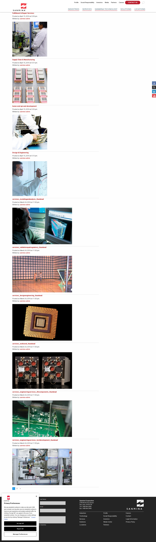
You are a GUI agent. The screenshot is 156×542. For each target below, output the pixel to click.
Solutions (125, 9)
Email (42, 506)
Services (87, 9)
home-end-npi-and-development (24, 106)
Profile (76, 2)
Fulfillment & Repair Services (23, 13)
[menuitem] (76, 2)
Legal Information (131, 519)
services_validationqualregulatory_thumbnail (29, 247)
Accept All (20, 523)
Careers (121, 2)
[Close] (36, 496)
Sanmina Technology (106, 9)
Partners (114, 2)
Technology (83, 516)
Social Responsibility (87, 2)
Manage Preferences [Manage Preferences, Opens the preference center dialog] (20, 534)
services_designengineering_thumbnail (27, 295)
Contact (128, 516)
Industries (73, 9)
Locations (139, 9)
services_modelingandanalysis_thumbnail (28, 199)
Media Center (107, 522)
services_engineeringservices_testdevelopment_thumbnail (35, 440)
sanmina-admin (25, 19)
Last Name (43, 499)
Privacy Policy (130, 522)
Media (107, 2)
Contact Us (132, 2)
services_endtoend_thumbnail (23, 344)
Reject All (20, 529)
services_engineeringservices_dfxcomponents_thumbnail (34, 392)
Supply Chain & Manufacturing (23, 60)
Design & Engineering (20, 153)
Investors (99, 2)
